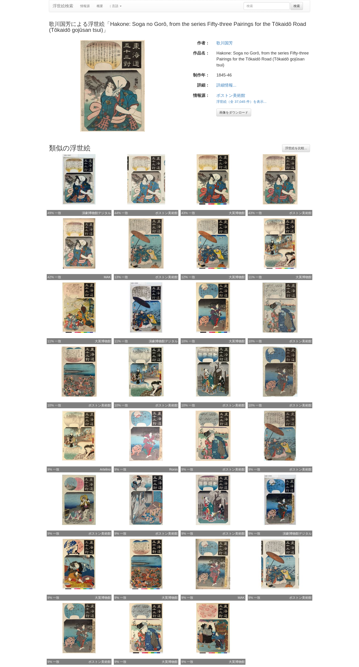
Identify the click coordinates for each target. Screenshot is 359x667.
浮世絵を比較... (296, 148)
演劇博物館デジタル (96, 213)
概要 (100, 6)
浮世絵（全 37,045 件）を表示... (241, 101)
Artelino (105, 469)
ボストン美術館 (230, 95)
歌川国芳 (224, 43)
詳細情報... (226, 85)
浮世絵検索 (63, 6)
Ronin (173, 469)
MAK (107, 277)
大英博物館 (237, 213)
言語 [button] (116, 6)
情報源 (85, 6)
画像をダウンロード (233, 112)
